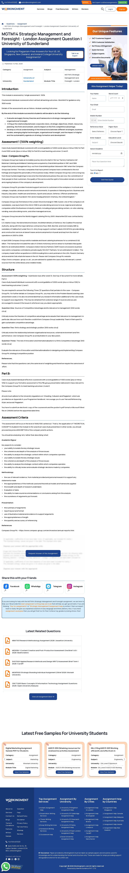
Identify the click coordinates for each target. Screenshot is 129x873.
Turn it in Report (96, 170)
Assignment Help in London (91, 809)
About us (9, 809)
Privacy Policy (22, 823)
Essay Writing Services (48, 825)
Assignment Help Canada (113, 813)
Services (40, 9)
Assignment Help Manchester (91, 838)
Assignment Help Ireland (112, 824)
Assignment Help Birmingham (91, 814)
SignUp (122, 9)
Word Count (113, 94)
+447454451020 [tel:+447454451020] (9, 2)
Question (20, 809)
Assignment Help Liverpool (91, 826)
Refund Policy (22, 816)
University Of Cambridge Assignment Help (69, 814)
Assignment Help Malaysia (113, 817)
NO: (97, 173)
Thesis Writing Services (45, 820)
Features (9, 829)
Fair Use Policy (22, 827)
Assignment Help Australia (113, 821)
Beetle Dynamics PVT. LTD (86, 868)
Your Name (94, 94)
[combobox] (93, 120)
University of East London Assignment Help (70, 832)
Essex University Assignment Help (67, 838)
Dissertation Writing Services (47, 814)
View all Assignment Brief (43, 697)
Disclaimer (21, 820)
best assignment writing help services (36, 604)
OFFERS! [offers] (86, 2)
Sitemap (20, 830)
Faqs (19, 812)
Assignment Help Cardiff (91, 832)
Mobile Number (96, 116)
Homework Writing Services (46, 830)
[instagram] (18, 859)
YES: (92, 173)
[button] (102, 9)
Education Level (115, 138)
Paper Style (113, 127)
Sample (8, 836)
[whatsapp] (12, 859)
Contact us (10, 816)
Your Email (94, 105)
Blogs (50, 9)
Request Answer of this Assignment (43, 553)
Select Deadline (96, 149)
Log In (110, 9)
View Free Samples (22, 772)
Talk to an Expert (75, 54)
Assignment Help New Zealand (111, 829)
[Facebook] (6, 859)
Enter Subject (95, 138)
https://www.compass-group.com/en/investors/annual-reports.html (46, 530)
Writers (75, 9)
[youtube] (9, 859)
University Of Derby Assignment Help (68, 826)
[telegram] (15, 859)
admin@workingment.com (30, 2)
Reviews (85, 9)
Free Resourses (62, 9)
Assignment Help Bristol (91, 820)
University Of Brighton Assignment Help (69, 809)
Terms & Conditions (10, 824)
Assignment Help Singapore (110, 809)
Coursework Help (46, 834)
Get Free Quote (107, 179)
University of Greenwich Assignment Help (69, 820)
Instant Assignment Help (47, 809)
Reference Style (96, 127)
